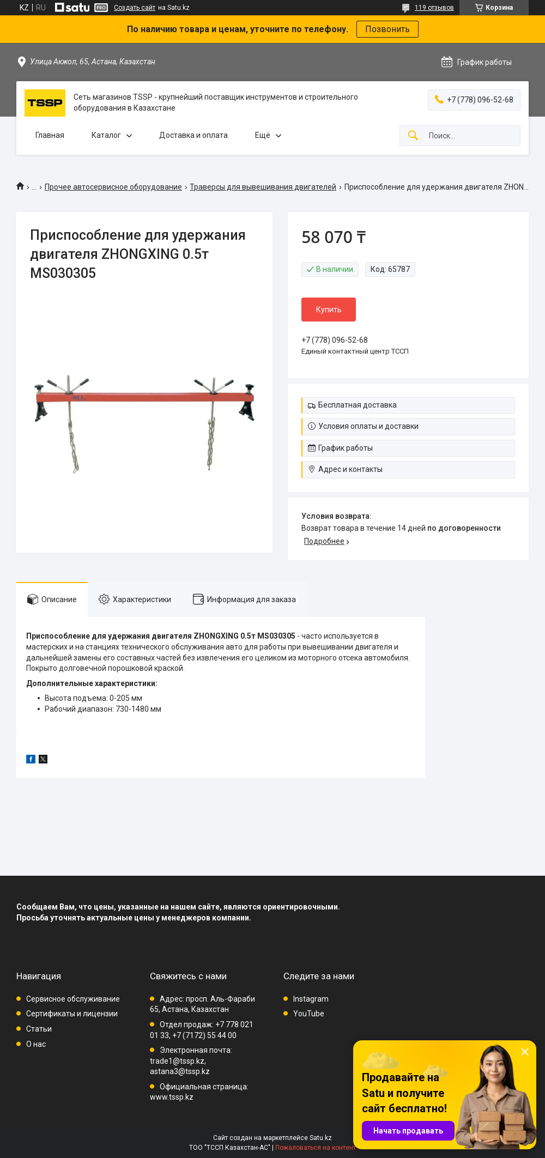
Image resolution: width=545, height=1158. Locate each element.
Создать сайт (134, 7)
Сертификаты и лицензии (72, 1013)
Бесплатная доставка (357, 405)
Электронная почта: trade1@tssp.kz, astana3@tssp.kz (191, 1061)
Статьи (39, 1028)
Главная (49, 135)
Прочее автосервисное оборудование (113, 187)
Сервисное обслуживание (73, 999)
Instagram (311, 999)
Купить (329, 309)
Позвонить (387, 29)
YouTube (308, 1013)
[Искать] (413, 136)
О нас (36, 1044)
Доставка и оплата (193, 135)
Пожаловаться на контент (315, 1147)
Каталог (106, 135)
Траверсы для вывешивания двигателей (263, 187)
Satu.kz (321, 1138)
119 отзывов (434, 7)
